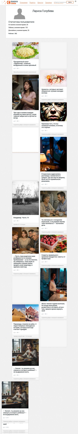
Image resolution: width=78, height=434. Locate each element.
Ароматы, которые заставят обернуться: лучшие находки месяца (52, 91)
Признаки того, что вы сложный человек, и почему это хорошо (52, 125)
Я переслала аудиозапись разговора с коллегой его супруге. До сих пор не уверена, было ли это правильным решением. (53, 177)
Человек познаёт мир (18, 336)
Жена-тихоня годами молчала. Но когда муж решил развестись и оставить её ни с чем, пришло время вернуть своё (53, 307)
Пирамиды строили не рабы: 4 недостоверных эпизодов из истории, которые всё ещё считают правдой (24, 326)
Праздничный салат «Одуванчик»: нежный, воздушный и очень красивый (24, 63)
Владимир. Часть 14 (21, 217)
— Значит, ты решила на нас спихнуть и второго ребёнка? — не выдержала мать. (25, 370)
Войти (70, 2)
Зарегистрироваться (60, 2)
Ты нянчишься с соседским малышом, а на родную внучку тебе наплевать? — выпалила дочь (53, 222)
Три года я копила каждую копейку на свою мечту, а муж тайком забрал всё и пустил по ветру (24, 115)
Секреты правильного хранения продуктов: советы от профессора (53, 256)
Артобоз (15, 224)
